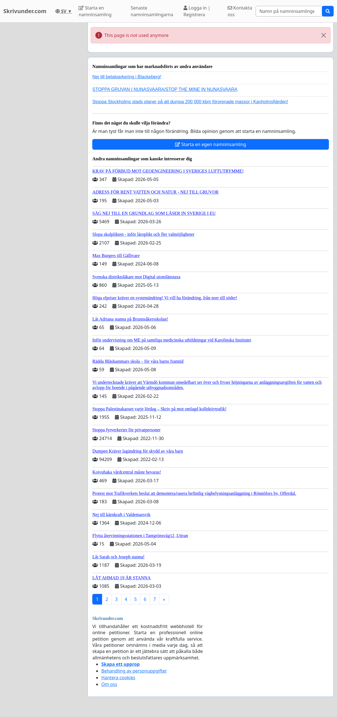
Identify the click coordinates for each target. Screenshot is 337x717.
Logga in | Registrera (196, 11)
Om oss (109, 684)
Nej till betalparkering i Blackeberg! (126, 76)
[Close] (323, 35)
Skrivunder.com (24, 11)
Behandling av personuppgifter (134, 671)
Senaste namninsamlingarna (152, 11)
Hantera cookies (118, 677)
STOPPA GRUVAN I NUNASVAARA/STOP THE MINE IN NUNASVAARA (164, 89)
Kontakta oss (240, 11)
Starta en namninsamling (95, 11)
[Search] (289, 11)
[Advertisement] (42, 107)
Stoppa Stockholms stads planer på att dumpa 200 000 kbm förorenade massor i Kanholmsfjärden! (190, 101)
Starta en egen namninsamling (210, 144)
